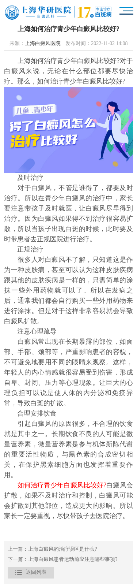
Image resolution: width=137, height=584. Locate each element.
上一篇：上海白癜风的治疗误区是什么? (52, 549)
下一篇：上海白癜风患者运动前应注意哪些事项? (62, 559)
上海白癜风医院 (43, 44)
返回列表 (30, 573)
